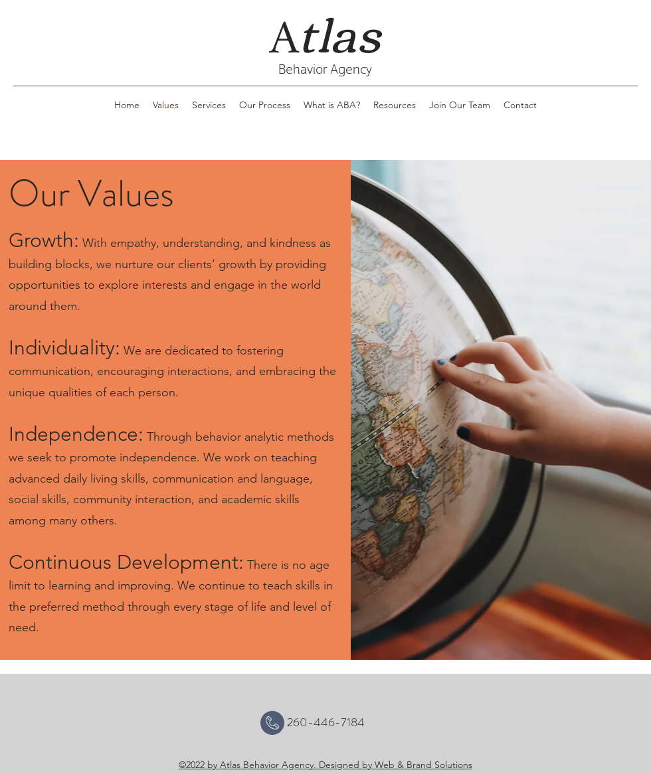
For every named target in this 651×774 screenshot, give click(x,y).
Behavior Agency (325, 68)
